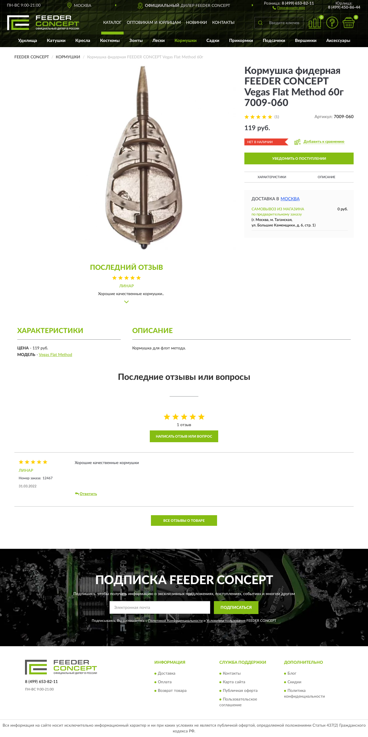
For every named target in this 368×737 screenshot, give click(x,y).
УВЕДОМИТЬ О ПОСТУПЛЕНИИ (299, 158)
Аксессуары (338, 41)
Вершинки (306, 41)
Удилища (27, 41)
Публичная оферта (240, 691)
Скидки (294, 682)
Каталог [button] (112, 23)
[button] (289, 7)
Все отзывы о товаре (184, 520)
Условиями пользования (226, 620)
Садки (212, 41)
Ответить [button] (86, 494)
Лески (158, 41)
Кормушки (186, 41)
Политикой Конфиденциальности (175, 620)
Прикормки (241, 41)
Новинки (196, 23)
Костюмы (110, 41)
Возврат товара (172, 691)
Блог (292, 673)
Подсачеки (274, 41)
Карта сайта (234, 682)
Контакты (223, 23)
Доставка (166, 673)
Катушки (56, 41)
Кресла (82, 41)
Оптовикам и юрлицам (154, 23)
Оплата (165, 682)
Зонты (136, 41)
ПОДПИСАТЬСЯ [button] (236, 608)
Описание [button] (326, 177)
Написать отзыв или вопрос (184, 436)
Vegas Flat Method (55, 355)
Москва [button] (290, 199)
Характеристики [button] (272, 177)
